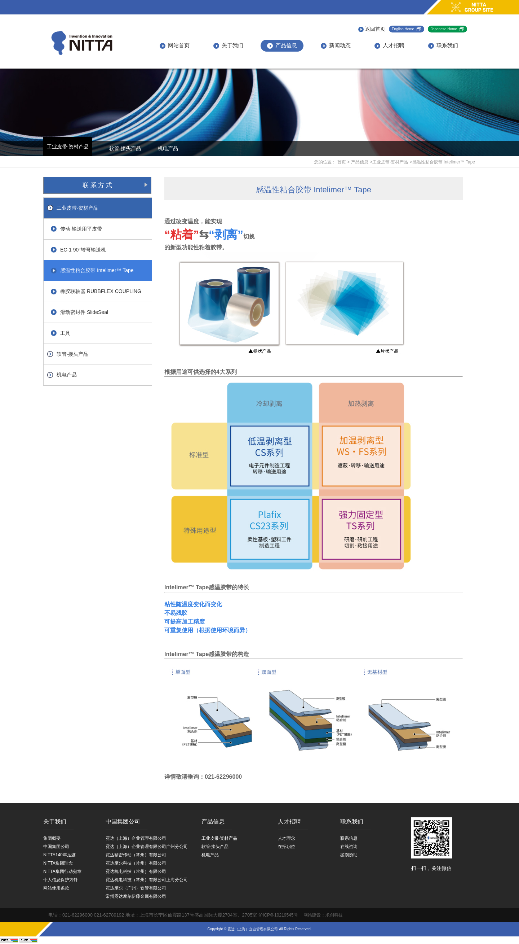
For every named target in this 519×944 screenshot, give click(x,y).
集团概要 (52, 838)
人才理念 (286, 838)
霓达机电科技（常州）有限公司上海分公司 (147, 879)
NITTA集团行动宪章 (62, 871)
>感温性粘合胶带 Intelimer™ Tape (442, 162)
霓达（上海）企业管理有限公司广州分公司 (147, 846)
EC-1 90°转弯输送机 (78, 250)
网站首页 (175, 45)
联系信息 (349, 838)
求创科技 (334, 915)
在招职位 (286, 846)
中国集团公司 (56, 846)
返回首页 (371, 29)
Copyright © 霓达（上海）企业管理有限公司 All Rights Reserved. (259, 929)
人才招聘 (389, 45)
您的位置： (325, 162)
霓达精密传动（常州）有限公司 (136, 854)
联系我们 (443, 45)
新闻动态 (336, 45)
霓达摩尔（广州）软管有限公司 (136, 888)
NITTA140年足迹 (59, 854)
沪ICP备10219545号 (278, 915)
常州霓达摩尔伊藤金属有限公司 (136, 896)
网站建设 (310, 915)
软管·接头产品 (125, 148)
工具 (60, 333)
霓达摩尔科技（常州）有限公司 (136, 863)
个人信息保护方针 (60, 879)
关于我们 (228, 45)
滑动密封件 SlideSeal (79, 312)
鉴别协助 (349, 854)
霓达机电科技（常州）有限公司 (136, 871)
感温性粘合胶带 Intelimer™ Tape (92, 270)
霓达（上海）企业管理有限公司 (136, 838)
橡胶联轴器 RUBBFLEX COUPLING (96, 291)
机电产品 (168, 148)
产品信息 (282, 45)
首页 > (343, 162)
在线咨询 (349, 846)
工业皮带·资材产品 (68, 146)
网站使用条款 (56, 888)
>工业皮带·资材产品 (389, 162)
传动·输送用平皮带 (76, 229)
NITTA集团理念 (58, 863)
